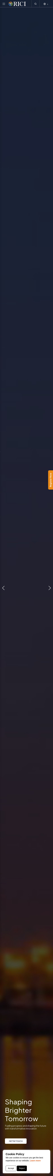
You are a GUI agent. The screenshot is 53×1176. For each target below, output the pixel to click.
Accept (11, 1168)
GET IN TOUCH (16, 1141)
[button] (3, 588)
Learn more (35, 1160)
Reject (22, 1168)
